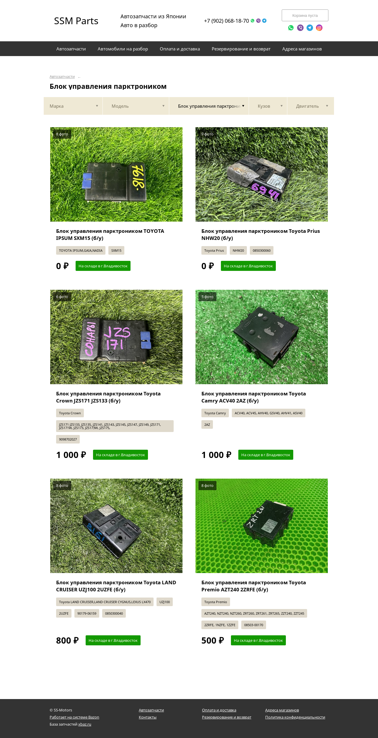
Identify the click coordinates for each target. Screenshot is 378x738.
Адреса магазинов (282, 710)
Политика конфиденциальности (295, 717)
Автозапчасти (62, 76)
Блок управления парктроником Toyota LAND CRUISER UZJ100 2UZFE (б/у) (116, 586)
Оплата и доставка (219, 710)
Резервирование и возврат (226, 717)
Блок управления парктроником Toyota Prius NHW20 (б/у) (260, 234)
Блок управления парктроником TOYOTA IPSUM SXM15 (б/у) (110, 234)
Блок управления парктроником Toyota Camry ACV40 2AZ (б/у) (253, 397)
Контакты (148, 717)
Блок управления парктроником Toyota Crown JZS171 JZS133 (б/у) (108, 397)
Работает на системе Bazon (74, 717)
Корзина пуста (305, 15)
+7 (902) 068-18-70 (226, 20)
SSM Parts (76, 20)
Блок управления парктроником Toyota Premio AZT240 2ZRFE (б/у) (253, 586)
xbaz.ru (84, 724)
